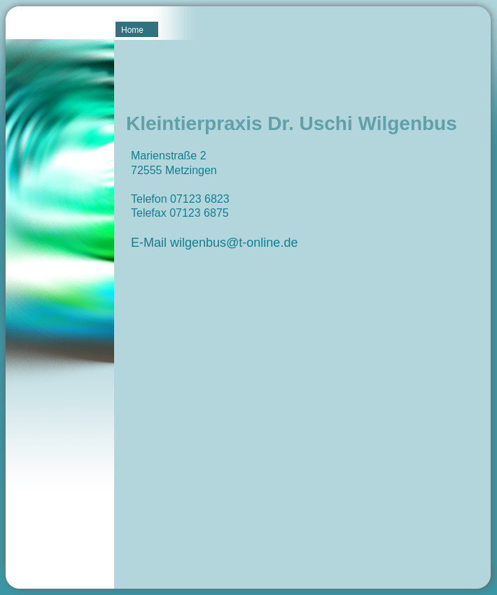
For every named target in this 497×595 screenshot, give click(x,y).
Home (132, 30)
